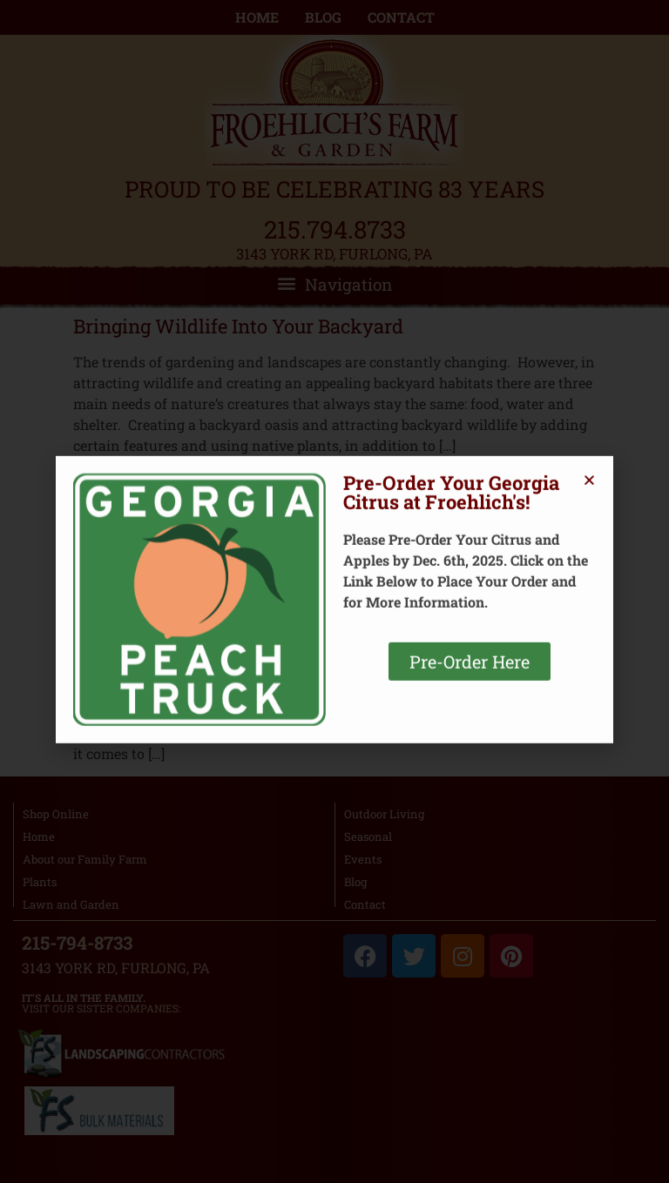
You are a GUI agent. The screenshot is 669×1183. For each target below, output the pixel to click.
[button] (589, 331)
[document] (334, 591)
